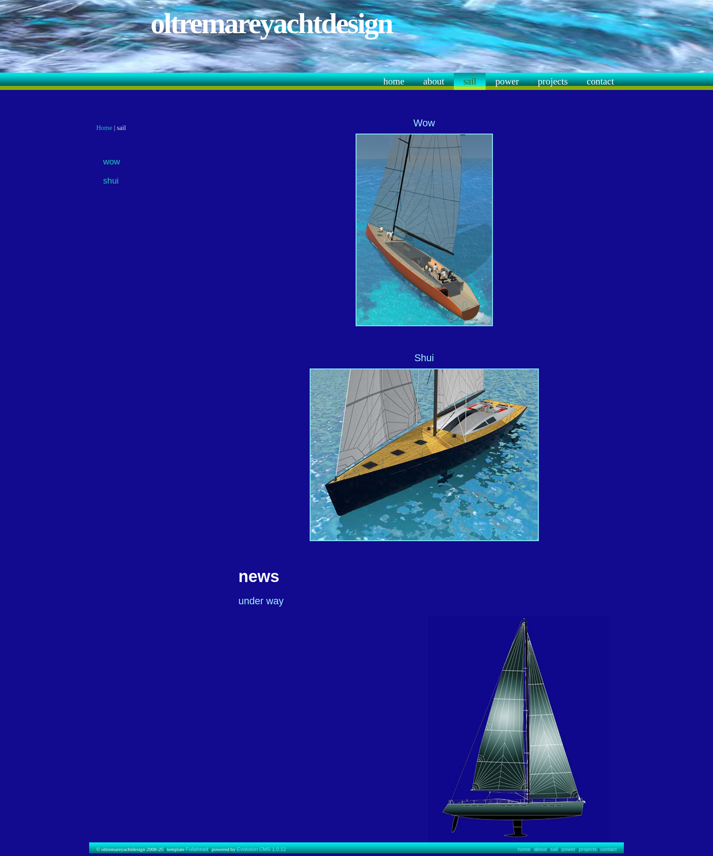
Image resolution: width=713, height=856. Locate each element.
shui (111, 180)
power (507, 81)
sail (470, 81)
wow (111, 161)
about (433, 81)
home (393, 81)
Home (104, 127)
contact (600, 81)
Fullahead (197, 849)
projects (553, 81)
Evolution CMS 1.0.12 (261, 849)
